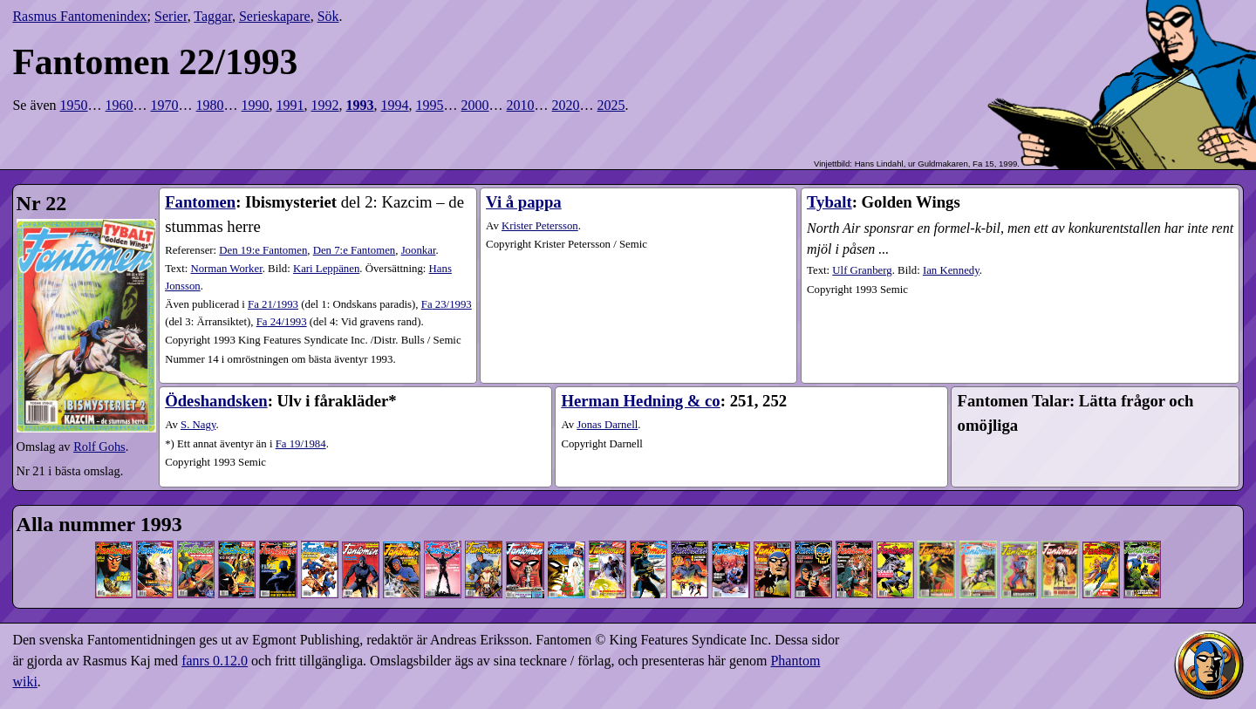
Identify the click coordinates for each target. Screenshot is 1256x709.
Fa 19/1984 (301, 444)
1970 (165, 105)
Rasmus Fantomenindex (79, 16)
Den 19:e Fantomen (263, 250)
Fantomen (200, 202)
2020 (566, 105)
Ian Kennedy (951, 270)
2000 (475, 105)
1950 (74, 105)
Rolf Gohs (99, 446)
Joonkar (418, 250)
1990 (256, 105)
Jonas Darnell (607, 425)
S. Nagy (198, 425)
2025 (611, 105)
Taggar (213, 16)
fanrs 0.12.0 (214, 660)
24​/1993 (281, 322)
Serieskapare (275, 16)
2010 (521, 105)
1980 (210, 105)
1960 (119, 105)
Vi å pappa (524, 202)
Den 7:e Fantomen (354, 250)
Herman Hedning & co (640, 401)
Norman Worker (226, 268)
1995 (430, 105)
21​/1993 (273, 304)
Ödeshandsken (216, 401)
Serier (171, 16)
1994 (395, 105)
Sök (328, 16)
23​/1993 (446, 304)
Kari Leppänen (326, 268)
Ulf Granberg (861, 270)
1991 (290, 105)
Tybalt (829, 202)
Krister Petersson (540, 226)
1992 (325, 105)
